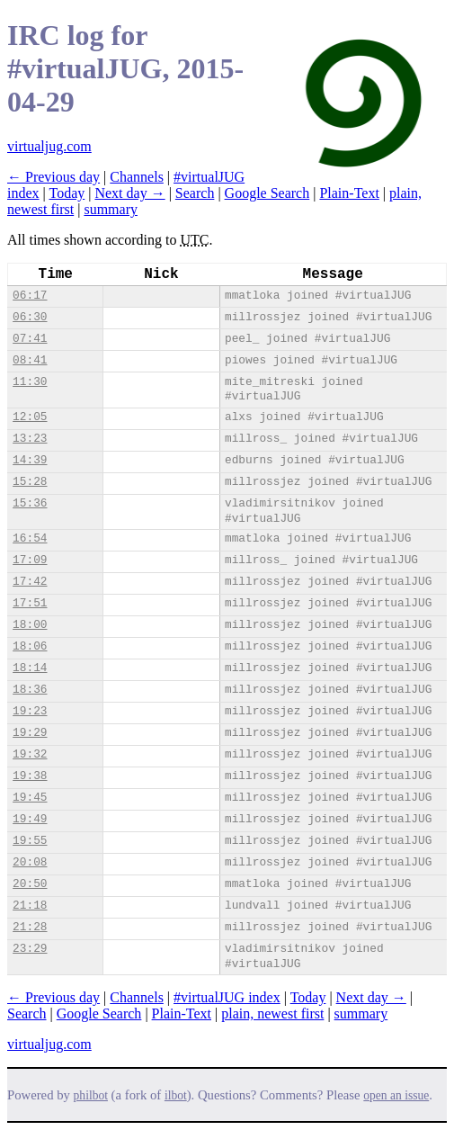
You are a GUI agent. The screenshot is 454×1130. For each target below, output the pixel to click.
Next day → (129, 193)
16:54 (30, 538)
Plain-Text (348, 193)
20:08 (30, 862)
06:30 (30, 317)
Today (67, 193)
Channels (137, 176)
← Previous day (53, 176)
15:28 (30, 482)
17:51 (30, 603)
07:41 (30, 338)
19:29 (30, 733)
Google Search (267, 193)
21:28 (30, 927)
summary (111, 209)
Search (195, 193)
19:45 (30, 797)
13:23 (30, 438)
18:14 (30, 668)
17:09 (30, 560)
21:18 (30, 905)
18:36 (30, 689)
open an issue (396, 1095)
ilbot (176, 1095)
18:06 (30, 646)
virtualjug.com (49, 146)
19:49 (30, 819)
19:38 (30, 776)
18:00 (30, 625)
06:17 (30, 295)
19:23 (30, 711)
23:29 (30, 948)
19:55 (30, 841)
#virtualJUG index (227, 997)
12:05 (30, 417)
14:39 (30, 460)
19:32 (30, 754)
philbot (91, 1095)
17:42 (30, 581)
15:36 (30, 503)
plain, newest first (272, 1013)
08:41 (30, 360)
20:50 (30, 884)
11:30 (30, 382)
